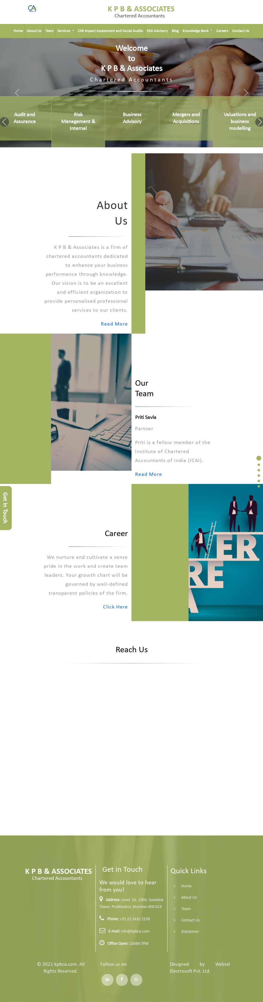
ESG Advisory (157, 31)
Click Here (92, 607)
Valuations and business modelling (240, 121)
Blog (175, 31)
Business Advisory (132, 118)
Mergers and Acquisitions (186, 118)
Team (49, 31)
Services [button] (64, 31)
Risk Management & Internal (78, 121)
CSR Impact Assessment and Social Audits (110, 31)
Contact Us (240, 31)
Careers (222, 31)
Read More (91, 324)
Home (18, 31)
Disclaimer (167, 932)
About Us (34, 31)
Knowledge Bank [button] (196, 31)
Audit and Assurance (25, 118)
